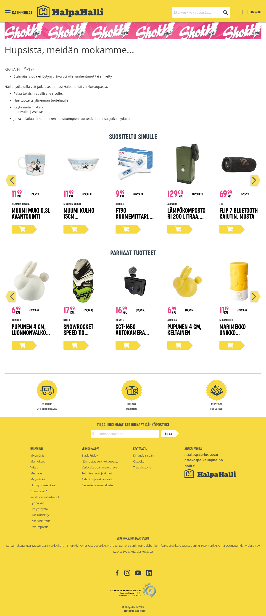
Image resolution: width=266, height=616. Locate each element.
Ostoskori (139, 461)
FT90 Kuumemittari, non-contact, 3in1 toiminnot (133, 219)
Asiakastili (39, 112)
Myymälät (37, 455)
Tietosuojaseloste (135, 611)
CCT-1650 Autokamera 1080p (130, 332)
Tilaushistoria (142, 467)
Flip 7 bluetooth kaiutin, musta (238, 213)
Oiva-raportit (39, 527)
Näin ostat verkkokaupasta (100, 461)
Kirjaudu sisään (143, 455)
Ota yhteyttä (39, 509)
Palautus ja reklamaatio (97, 479)
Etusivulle (21, 112)
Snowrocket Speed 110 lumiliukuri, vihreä (78, 335)
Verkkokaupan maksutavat (100, 467)
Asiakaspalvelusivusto (201, 454)
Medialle (36, 473)
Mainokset (37, 461)
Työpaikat (37, 503)
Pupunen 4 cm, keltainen (184, 329)
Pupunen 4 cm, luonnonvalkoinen (31, 332)
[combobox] (201, 12)
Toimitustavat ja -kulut (97, 473)
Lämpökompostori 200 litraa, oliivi (186, 216)
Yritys (34, 467)
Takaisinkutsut (40, 521)
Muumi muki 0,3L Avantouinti (31, 213)
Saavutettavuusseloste (97, 485)
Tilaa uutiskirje (40, 515)
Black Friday (90, 455)
